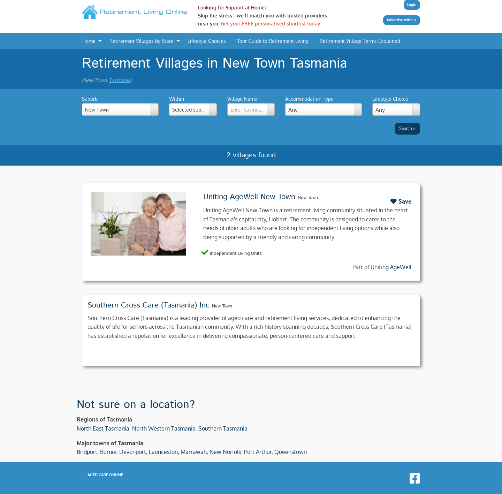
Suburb (120, 106)
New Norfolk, (226, 451)
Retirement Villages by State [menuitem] (141, 41)
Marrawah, (194, 451)
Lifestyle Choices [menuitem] (207, 41)
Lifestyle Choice (390, 99)
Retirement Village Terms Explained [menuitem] (360, 41)
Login (411, 4)
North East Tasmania (103, 428)
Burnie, (109, 451)
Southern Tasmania (223, 428)
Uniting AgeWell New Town (249, 197)
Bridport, (88, 451)
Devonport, (133, 451)
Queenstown (290, 451)
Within (193, 106)
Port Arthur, (258, 451)
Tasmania (119, 80)
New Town (308, 198)
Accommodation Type (309, 99)
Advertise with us (401, 20)
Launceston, (164, 451)
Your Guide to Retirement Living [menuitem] (273, 41)
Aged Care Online (105, 474)
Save (400, 201)
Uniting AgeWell (391, 267)
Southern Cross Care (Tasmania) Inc (149, 305)
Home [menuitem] (89, 41)
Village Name (251, 106)
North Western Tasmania (164, 428)
